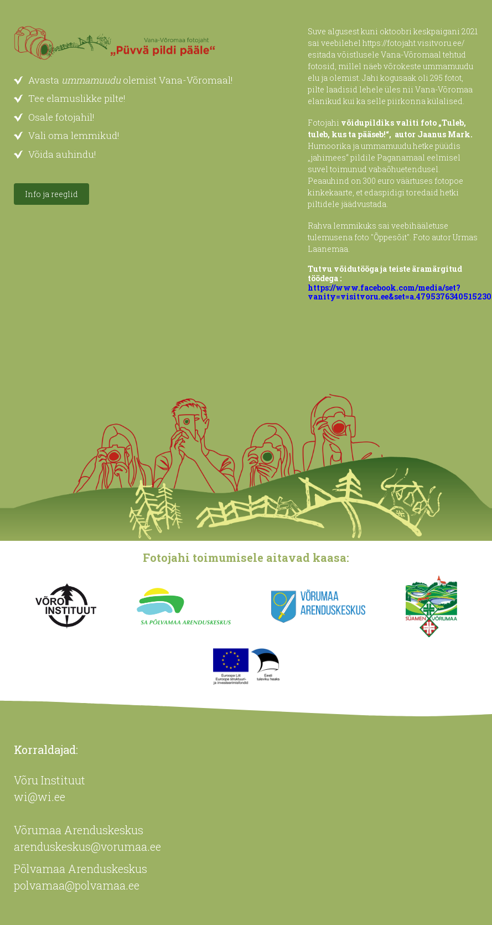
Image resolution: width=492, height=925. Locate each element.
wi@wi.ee (39, 796)
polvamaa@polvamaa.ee (76, 885)
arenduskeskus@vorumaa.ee (87, 846)
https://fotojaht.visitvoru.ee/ (413, 43)
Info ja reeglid (51, 194)
